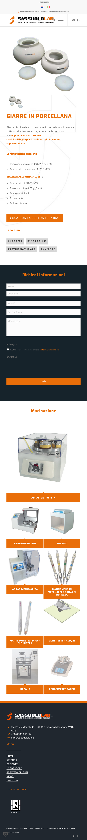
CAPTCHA (11, 357)
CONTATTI (12, 780)
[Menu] (59, 20)
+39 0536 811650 (21, 734)
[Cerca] (52, 20)
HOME (10, 756)
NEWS (10, 776)
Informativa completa (49, 350)
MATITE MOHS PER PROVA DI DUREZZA (25, 642)
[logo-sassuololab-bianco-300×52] (36, 20)
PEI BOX (62, 543)
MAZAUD (25, 689)
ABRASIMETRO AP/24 (25, 589)
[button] (5, 834)
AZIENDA (11, 760)
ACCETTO (34, 349)
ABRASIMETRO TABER (62, 689)
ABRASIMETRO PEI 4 (43, 498)
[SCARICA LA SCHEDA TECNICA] (34, 218)
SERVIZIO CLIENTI (17, 772)
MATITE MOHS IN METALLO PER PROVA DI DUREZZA (62, 592)
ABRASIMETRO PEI (25, 543)
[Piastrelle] (36, 241)
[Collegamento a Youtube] (73, 20)
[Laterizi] (15, 241)
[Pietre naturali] (21, 249)
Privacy (11, 344)
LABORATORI (14, 768)
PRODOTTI (12, 764)
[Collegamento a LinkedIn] (78, 20)
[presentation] (29, 366)
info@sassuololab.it (22, 737)
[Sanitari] (48, 249)
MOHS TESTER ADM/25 (61, 640)
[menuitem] (44, 2)
